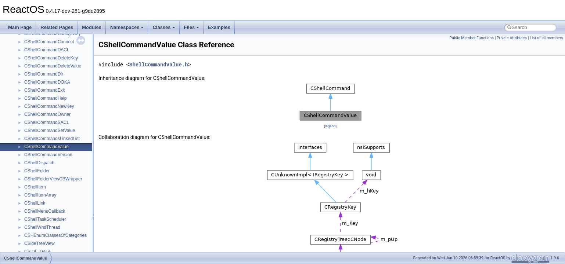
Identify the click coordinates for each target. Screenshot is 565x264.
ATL (28, 152)
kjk (27, 241)
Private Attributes (512, 38)
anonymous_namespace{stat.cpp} (57, 112)
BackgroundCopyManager (49, 161)
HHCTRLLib (36, 209)
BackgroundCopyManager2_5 (53, 177)
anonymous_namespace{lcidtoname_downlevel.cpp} (75, 72)
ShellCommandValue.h (158, 64)
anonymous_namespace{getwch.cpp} (60, 64)
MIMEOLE (34, 249)
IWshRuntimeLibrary (44, 225)
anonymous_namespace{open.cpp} (58, 88)
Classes (163, 27)
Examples (219, 27)
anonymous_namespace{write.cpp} (58, 136)
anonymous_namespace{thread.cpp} (60, 120)
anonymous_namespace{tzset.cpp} (58, 128)
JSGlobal (33, 233)
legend (330, 126)
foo (27, 201)
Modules (91, 27)
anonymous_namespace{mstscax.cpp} (62, 80)
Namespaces (127, 27)
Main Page (20, 27)
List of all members (546, 38)
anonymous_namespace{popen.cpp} (60, 96)
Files (191, 27)
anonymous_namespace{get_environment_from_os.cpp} (79, 48)
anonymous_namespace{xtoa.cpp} (58, 144)
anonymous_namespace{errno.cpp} (59, 40)
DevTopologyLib (39, 193)
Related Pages (56, 27)
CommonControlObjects (47, 185)
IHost (29, 217)
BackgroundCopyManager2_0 (53, 169)
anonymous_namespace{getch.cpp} (59, 56)
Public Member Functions (471, 38)
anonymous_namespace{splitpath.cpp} (62, 104)
